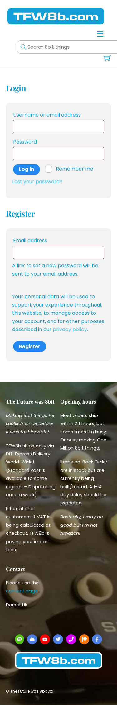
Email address (42, 240)
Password (37, 141)
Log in (26, 169)
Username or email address (58, 114)
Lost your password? (37, 181)
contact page (22, 591)
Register (29, 346)
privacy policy (70, 329)
